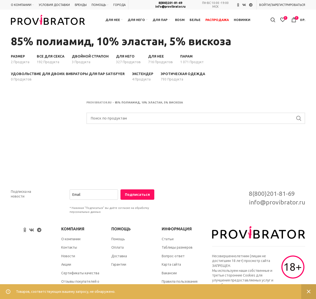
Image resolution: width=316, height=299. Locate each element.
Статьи (168, 241)
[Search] (195, 120)
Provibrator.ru (99, 104)
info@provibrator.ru (170, 6)
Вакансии (169, 275)
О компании (70, 241)
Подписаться (137, 196)
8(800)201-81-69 (170, 3)
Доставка (119, 258)
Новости (68, 258)
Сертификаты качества (80, 275)
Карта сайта (171, 267)
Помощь (118, 241)
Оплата (117, 250)
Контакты (69, 250)
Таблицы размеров (177, 250)
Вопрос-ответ (173, 258)
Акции (66, 267)
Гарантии (118, 267)
